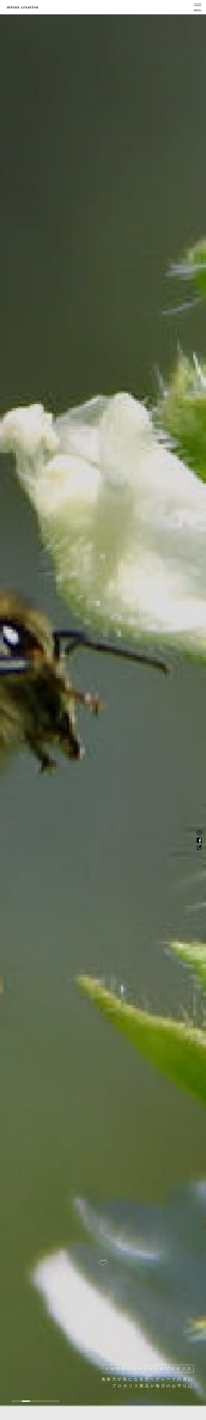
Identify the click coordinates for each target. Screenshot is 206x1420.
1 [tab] (16, 1401)
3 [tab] (35, 1401)
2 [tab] (26, 1401)
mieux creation (25, 8)
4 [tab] (45, 1401)
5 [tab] (54, 1401)
